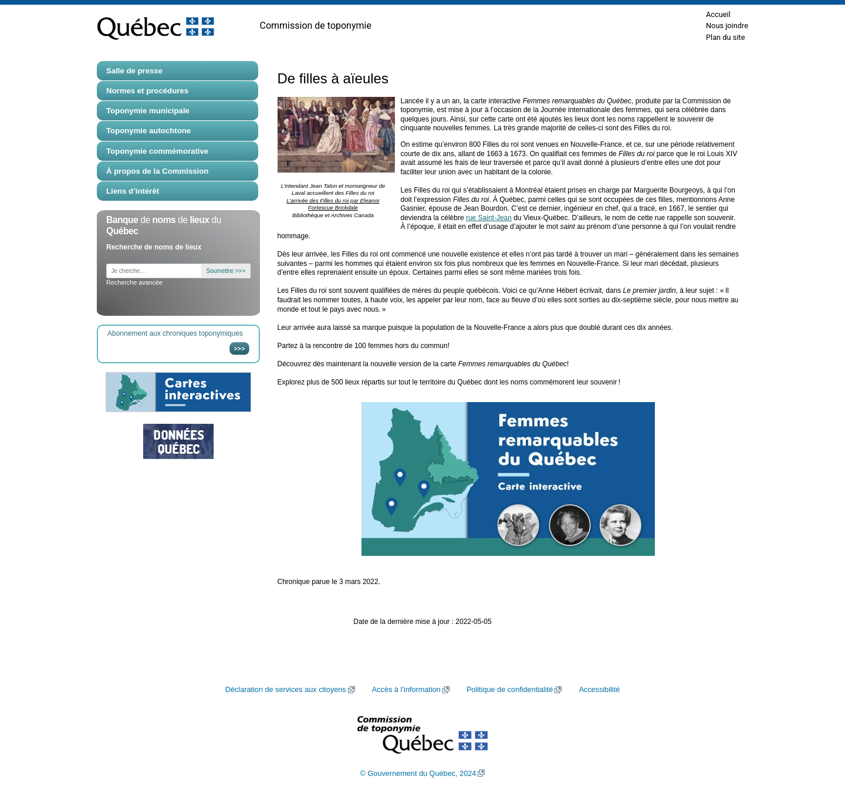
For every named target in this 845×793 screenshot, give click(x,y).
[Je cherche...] (154, 271)
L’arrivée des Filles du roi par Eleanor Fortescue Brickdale (332, 204)
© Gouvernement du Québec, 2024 (418, 774)
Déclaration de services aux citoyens (285, 690)
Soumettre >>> (226, 271)
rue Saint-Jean (489, 218)
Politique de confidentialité (510, 690)
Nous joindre (727, 25)
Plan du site (725, 37)
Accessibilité (599, 690)
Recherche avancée (134, 282)
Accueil (718, 14)
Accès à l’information (406, 690)
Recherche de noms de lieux (153, 247)
